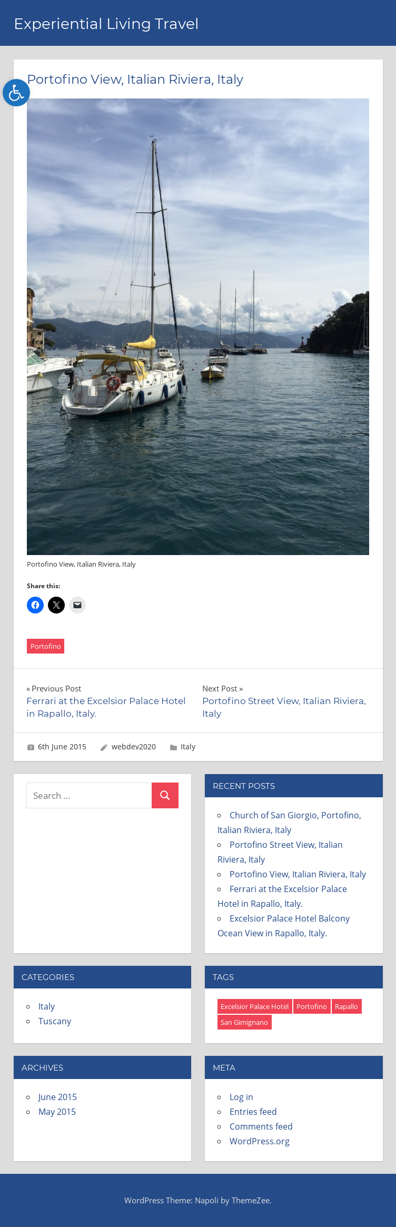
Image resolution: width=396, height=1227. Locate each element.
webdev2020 (134, 746)
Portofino (46, 646)
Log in (241, 1097)
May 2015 (57, 1111)
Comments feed (261, 1126)
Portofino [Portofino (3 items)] (311, 1006)
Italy (188, 746)
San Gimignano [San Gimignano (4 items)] (244, 1022)
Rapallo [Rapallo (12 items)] (346, 1006)
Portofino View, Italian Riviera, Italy (298, 874)
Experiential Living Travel (106, 24)
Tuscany (54, 1021)
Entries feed (253, 1111)
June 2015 (57, 1097)
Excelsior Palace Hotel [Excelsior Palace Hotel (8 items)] (255, 1006)
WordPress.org (260, 1141)
